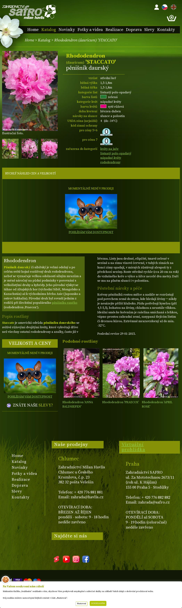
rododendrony (110, 162)
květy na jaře (109, 149)
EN (173, 7)
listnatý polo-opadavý (115, 153)
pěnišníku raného (64, 303)
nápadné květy (110, 158)
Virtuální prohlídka (133, 447)
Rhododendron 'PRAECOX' (120, 402)
